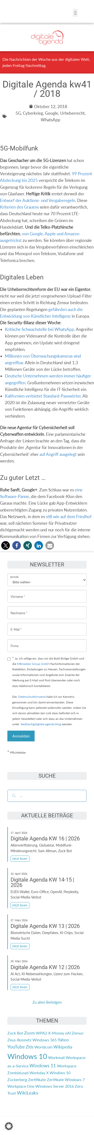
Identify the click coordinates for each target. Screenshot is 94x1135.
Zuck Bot (15, 1033)
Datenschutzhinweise (32, 696)
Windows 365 (44, 1039)
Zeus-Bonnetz (19, 1039)
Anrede (14, 573)
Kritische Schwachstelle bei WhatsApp (39, 329)
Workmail (56, 1057)
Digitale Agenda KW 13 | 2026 (45, 926)
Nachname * (19, 609)
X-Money (56, 1033)
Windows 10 (27, 1056)
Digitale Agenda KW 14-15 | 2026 (42, 882)
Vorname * (18, 592)
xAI (68, 1033)
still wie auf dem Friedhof (69, 516)
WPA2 (41, 1033)
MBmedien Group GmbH (33, 664)
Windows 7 (75, 1079)
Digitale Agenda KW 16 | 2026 (45, 839)
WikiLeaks (27, 1093)
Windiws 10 (60, 1072)
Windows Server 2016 (54, 1086)
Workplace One (20, 1086)
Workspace (66, 1065)
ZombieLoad (17, 1072)
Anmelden (21, 736)
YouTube (16, 1046)
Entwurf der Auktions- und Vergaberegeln (37, 200)
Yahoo (63, 1039)
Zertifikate (37, 1079)
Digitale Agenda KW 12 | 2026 (45, 967)
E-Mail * (16, 625)
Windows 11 (42, 1065)
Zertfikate (55, 1079)
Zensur (78, 1033)
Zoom (29, 1032)
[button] (75, 13)
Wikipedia (63, 1046)
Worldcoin (43, 1047)
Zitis (29, 1046)
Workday (37, 1072)
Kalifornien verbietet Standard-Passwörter (43, 396)
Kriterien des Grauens (19, 207)
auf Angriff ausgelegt (58, 454)
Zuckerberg (17, 1079)
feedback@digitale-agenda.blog (40, 724)
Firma (14, 642)
